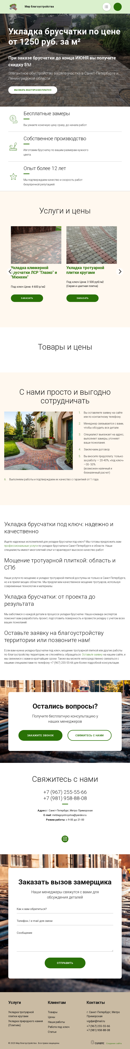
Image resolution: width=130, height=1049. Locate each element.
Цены (51, 1017)
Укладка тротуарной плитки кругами (85, 270)
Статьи (52, 1032)
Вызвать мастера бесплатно (32, 90)
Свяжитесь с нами (89, 735)
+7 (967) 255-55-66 (65, 792)
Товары (53, 1012)
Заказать (27, 298)
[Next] (119, 271)
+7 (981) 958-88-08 (65, 798)
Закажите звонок (40, 735)
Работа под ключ (58, 1027)
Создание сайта (114, 1043)
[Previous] (10, 271)
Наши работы (56, 1022)
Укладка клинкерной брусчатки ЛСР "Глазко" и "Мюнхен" (34, 272)
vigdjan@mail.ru (96, 1021)
